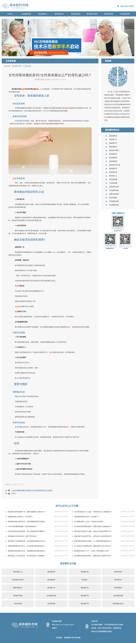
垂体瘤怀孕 (113, 168)
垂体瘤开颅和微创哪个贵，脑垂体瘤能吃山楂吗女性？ (27, 512)
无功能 (17, 306)
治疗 (68, 327)
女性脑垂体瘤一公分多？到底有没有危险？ (89, 521)
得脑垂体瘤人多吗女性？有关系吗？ (20, 517)
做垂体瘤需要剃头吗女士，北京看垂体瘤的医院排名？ (27, 546)
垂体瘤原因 (125, 14)
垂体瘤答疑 (26, 14)
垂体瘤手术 (59, 14)
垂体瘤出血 (85, 572)
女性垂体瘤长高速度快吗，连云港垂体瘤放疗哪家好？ (27, 531)
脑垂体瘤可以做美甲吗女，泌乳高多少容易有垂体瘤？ (93, 536)
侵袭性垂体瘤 (114, 194)
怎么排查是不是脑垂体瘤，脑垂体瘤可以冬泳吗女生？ (93, 546)
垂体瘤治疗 (42, 14)
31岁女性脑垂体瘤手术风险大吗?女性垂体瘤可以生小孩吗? (31, 490)
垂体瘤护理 (113, 172)
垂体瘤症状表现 (17, 580)
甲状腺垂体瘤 (114, 201)
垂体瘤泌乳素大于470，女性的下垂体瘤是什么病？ (92, 551)
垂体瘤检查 (113, 161)
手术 (16, 286)
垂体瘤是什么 (18, 572)
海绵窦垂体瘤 (114, 205)
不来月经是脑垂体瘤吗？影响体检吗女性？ (23, 526)
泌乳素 (68, 108)
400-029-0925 (127, 6)
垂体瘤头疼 (118, 572)
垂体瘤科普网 (16, 66)
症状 (15, 178)
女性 (22, 89)
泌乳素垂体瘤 (114, 187)
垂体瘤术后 (85, 588)
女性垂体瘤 (27, 66)
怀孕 (67, 427)
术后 (16, 311)
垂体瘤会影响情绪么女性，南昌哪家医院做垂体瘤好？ (27, 551)
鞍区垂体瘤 (113, 198)
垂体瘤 (78, 637)
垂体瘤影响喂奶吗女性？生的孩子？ (87, 517)
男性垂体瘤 (113, 179)
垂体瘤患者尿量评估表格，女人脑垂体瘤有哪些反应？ (93, 541)
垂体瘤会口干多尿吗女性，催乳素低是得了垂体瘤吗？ (27, 556)
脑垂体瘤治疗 (18, 588)
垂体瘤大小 (113, 176)
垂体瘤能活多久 (118, 603)
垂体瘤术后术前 (114, 165)
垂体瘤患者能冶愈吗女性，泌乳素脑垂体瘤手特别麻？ (27, 521)
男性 (37, 89)
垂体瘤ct (85, 580)
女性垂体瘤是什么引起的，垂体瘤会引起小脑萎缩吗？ (93, 512)
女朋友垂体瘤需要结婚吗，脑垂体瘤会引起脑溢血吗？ (93, 526)
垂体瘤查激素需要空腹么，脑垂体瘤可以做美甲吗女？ (93, 556)
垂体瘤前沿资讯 (69, 637)
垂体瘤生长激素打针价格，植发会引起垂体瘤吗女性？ (93, 531)
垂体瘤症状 (108, 14)
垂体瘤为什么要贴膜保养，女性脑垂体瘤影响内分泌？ (27, 541)
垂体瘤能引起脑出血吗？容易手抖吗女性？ (23, 536)
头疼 (52, 352)
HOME (10, 14)
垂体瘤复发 (75, 14)
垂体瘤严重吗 (92, 14)
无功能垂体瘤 (114, 190)
